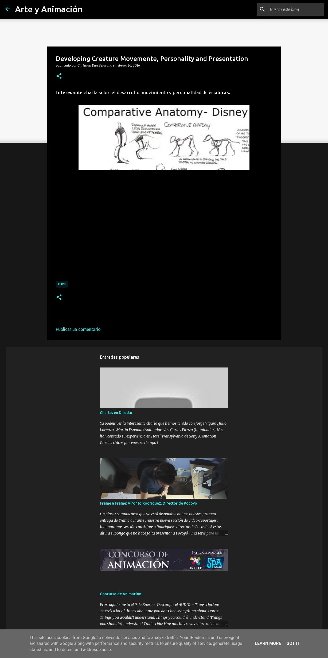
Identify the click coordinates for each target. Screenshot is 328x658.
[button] (59, 76)
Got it (292, 643)
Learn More (268, 643)
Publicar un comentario (78, 329)
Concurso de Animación (120, 594)
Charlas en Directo (116, 413)
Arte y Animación (49, 9)
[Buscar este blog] (296, 9)
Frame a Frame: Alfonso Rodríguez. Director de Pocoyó (148, 503)
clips (62, 284)
